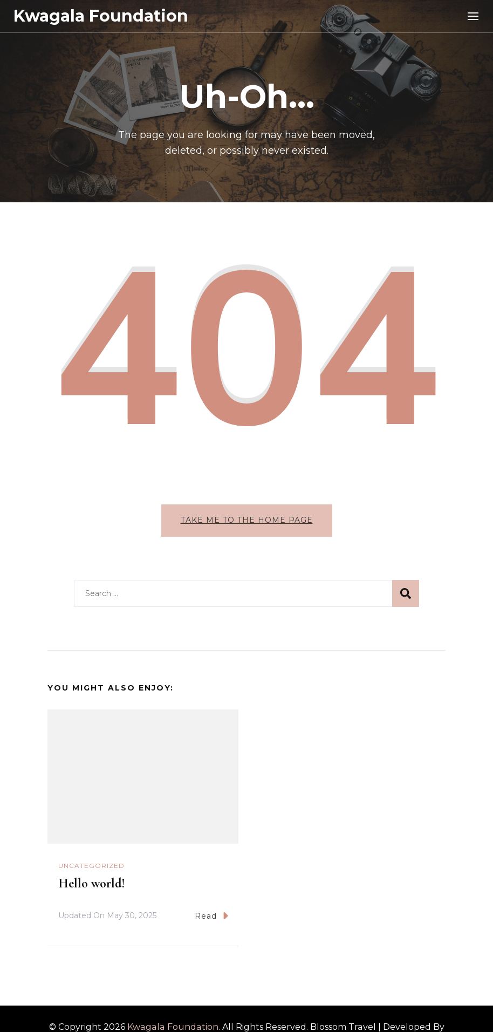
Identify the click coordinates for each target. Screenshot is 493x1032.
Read (211, 915)
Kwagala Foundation (100, 16)
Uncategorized (91, 866)
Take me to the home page (247, 520)
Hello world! (91, 883)
